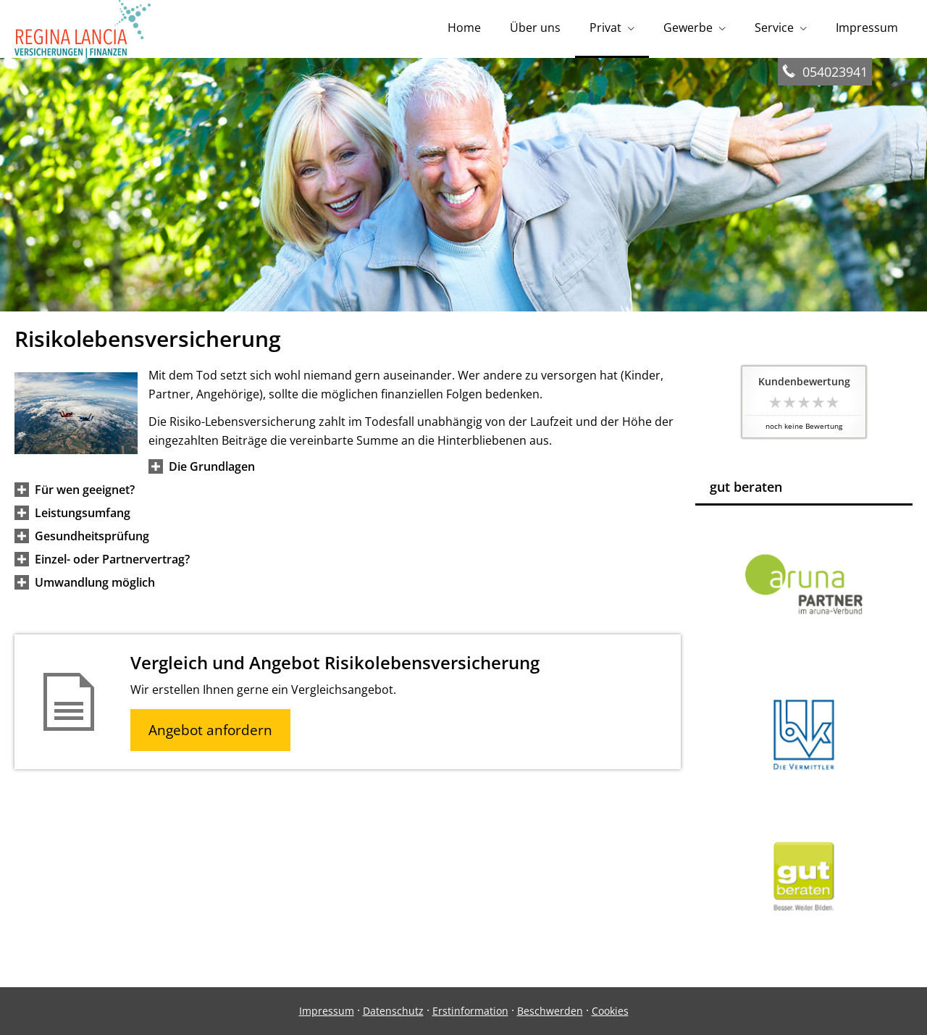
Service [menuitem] (774, 27)
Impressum (326, 1011)
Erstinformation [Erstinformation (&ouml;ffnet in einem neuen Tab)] (470, 1011)
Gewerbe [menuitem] (688, 27)
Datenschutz (393, 1011)
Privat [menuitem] (605, 27)
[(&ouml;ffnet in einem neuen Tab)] (804, 932)
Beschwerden (550, 1011)
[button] (212, 466)
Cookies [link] (610, 1011)
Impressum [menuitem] (867, 27)
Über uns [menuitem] (535, 27)
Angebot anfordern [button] (210, 730)
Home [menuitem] (464, 27)
